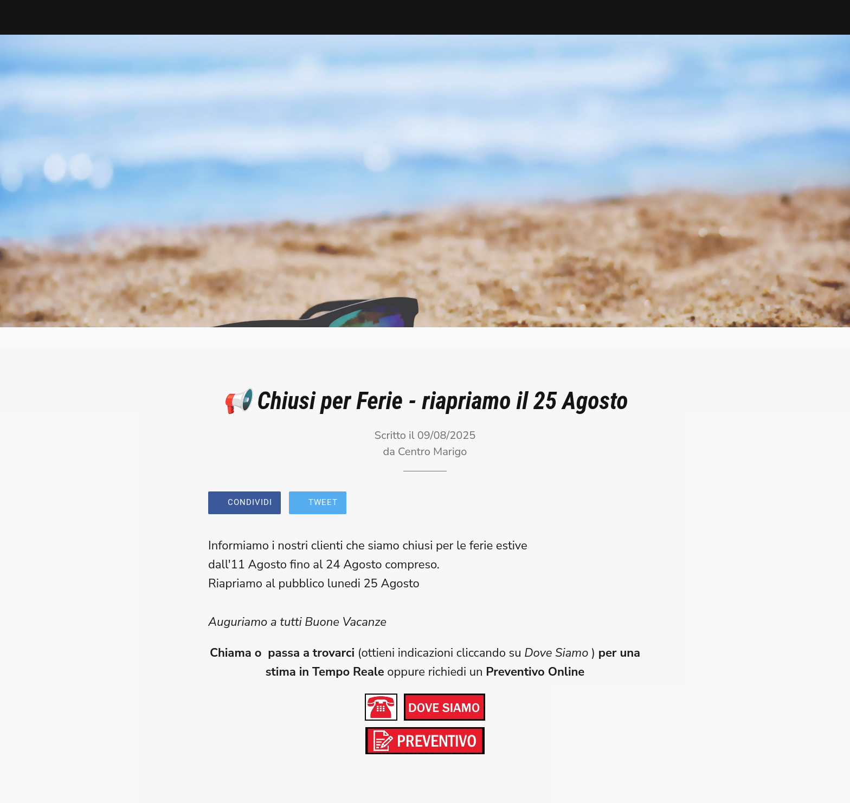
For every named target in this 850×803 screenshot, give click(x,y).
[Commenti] (629, 504)
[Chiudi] (21, 17)
